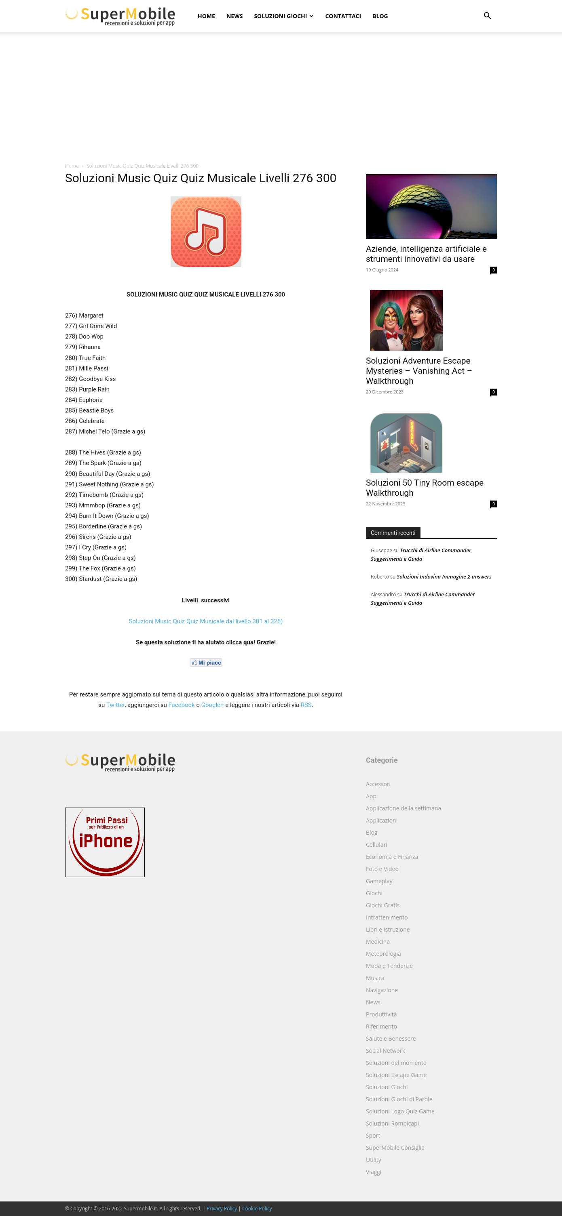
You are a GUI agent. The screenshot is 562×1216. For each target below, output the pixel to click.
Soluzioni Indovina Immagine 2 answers (444, 576)
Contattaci (343, 16)
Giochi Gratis (382, 905)
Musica (375, 978)
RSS (306, 705)
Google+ (212, 705)
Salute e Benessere (391, 1038)
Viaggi (373, 1172)
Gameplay (379, 881)
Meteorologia (383, 953)
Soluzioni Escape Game (396, 1075)
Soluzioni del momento (396, 1063)
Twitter (115, 705)
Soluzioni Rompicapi (392, 1123)
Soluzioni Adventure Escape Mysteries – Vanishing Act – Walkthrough (419, 371)
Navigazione (382, 990)
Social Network (385, 1050)
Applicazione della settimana (403, 808)
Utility (373, 1159)
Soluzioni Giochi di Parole (399, 1099)
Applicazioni (381, 820)
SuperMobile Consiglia (395, 1147)
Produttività (381, 1014)
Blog (380, 16)
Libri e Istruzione (388, 929)
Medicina (378, 941)
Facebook (182, 705)
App (371, 796)
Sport (373, 1135)
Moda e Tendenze (389, 966)
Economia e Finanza (392, 856)
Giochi (374, 893)
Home (206, 16)
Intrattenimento (387, 917)
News (234, 16)
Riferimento (381, 1026)
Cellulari (376, 844)
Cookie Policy (257, 1208)
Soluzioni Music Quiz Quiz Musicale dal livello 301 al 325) (206, 621)
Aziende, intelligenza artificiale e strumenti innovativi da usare (426, 254)
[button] (487, 17)
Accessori (378, 784)
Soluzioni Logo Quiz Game (400, 1111)
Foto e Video (382, 869)
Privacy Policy (222, 1208)
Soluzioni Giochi (283, 16)
